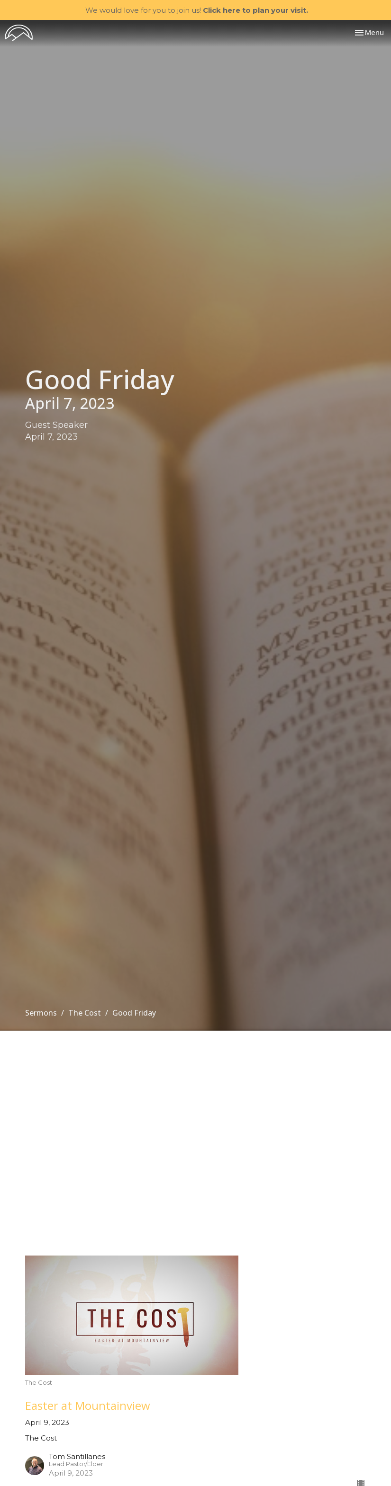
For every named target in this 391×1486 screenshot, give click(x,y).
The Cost (84, 1013)
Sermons (41, 1013)
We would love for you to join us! (196, 10)
